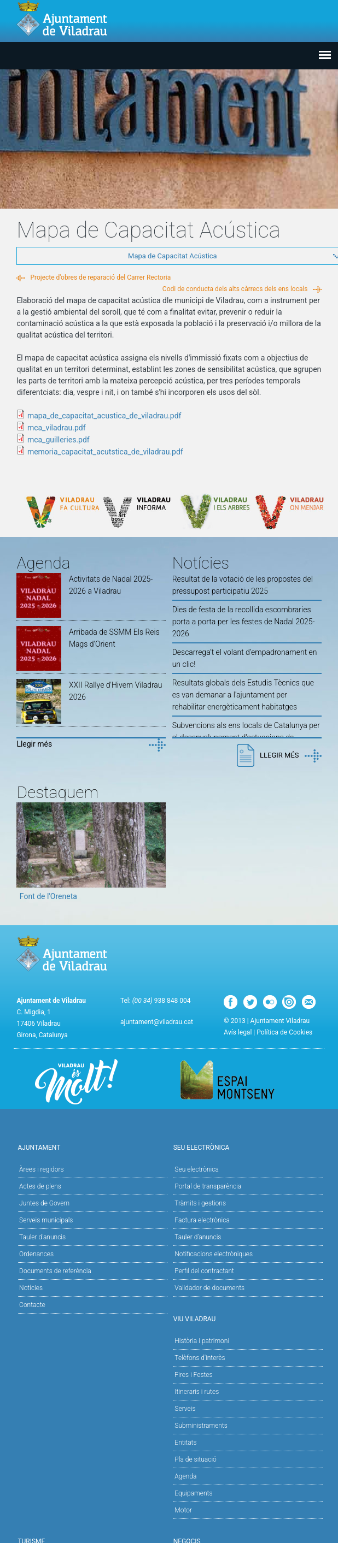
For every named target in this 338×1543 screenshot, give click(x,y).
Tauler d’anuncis (197, 1237)
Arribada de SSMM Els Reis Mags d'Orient (114, 638)
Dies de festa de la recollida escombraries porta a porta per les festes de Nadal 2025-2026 (243, 621)
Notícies (31, 1288)
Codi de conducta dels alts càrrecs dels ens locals (235, 289)
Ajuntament (91, 1146)
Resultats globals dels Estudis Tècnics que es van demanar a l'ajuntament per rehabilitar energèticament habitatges (243, 694)
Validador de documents (209, 1288)
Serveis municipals (46, 1220)
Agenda (185, 1476)
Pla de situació (195, 1459)
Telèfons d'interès (199, 1358)
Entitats (185, 1442)
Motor (183, 1510)
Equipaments (193, 1493)
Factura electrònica (201, 1220)
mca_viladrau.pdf (56, 427)
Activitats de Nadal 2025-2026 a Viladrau (111, 585)
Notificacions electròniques (213, 1254)
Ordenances (36, 1254)
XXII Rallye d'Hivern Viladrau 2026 (115, 691)
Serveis (184, 1408)
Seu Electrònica (246, 1146)
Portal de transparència (207, 1186)
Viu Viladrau (246, 1318)
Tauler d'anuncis (42, 1237)
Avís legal (238, 1032)
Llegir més (34, 744)
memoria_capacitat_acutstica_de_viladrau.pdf (105, 451)
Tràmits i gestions (200, 1203)
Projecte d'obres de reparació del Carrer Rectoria (100, 277)
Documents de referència (55, 1271)
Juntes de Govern (44, 1203)
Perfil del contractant (204, 1271)
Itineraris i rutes (196, 1392)
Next (157, 855)
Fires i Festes (193, 1375)
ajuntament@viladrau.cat (156, 1022)
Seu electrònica (196, 1169)
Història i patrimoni (201, 1341)
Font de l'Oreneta (48, 896)
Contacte (32, 1305)
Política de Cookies (284, 1032)
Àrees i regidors (41, 1169)
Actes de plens (40, 1186)
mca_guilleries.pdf (58, 439)
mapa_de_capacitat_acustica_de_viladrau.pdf (104, 415)
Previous (24, 855)
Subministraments (201, 1425)
